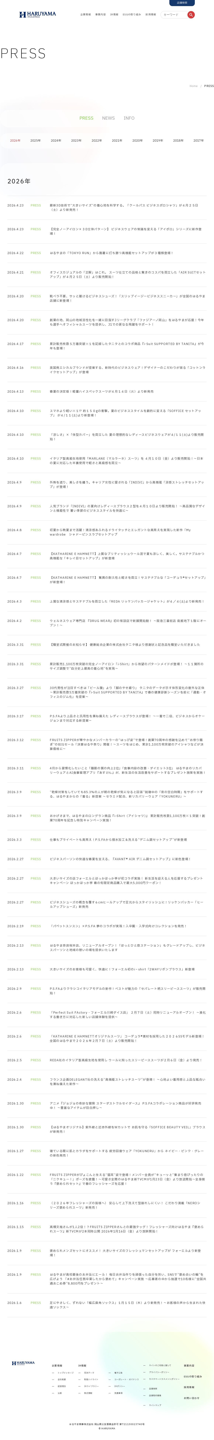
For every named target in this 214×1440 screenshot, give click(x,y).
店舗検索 (153, 1389)
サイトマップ (155, 1405)
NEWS (108, 118)
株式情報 (88, 1393)
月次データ (89, 1373)
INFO (129, 118)
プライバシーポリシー (159, 1372)
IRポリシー (119, 1386)
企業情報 (85, 14)
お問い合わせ (192, 1398)
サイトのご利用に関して (160, 1365)
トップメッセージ (66, 1373)
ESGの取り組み (132, 14)
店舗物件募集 (155, 1396)
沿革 (60, 1393)
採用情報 (151, 14)
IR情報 (114, 14)
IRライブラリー (91, 1386)
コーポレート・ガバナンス (126, 1380)
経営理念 (62, 1386)
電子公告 (118, 1373)
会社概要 (62, 1380)
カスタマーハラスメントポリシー (164, 1379)
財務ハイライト (91, 1380)
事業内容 (100, 14)
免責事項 (118, 1393)
